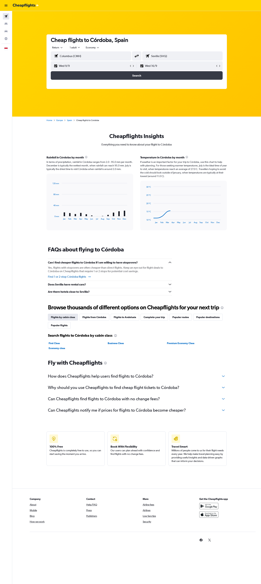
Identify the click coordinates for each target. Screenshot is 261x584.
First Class (54, 343)
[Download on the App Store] (208, 514)
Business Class (116, 343)
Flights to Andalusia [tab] (125, 317)
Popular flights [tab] (59, 325)
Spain (69, 120)
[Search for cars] (6, 31)
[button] (6, 5)
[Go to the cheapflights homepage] (26, 5)
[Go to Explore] (6, 38)
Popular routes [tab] (180, 317)
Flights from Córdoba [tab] (94, 317)
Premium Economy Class (180, 343)
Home (49, 120)
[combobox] (58, 47)
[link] (201, 540)
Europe (59, 120)
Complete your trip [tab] (154, 317)
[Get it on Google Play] (208, 506)
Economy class (57, 348)
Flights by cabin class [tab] (63, 317)
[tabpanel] (137, 196)
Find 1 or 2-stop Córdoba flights (69, 277)
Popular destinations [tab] (208, 317)
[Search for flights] (6, 16)
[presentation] (86, 157)
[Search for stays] (6, 23)
